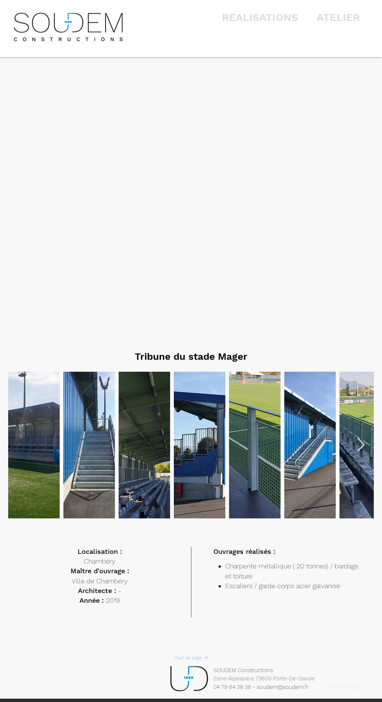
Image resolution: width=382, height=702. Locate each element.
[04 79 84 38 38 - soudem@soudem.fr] (264, 687)
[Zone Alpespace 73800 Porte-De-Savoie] (268, 679)
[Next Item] (361, 445)
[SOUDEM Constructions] (247, 670)
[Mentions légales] (345, 687)
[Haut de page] (191, 657)
